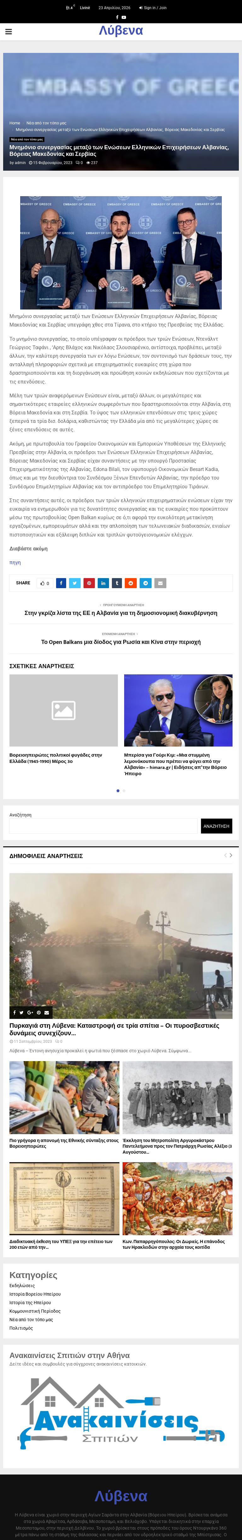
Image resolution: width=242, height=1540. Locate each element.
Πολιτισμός (21, 1328)
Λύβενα (121, 32)
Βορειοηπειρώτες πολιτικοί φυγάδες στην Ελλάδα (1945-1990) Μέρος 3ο (55, 758)
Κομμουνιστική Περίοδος (35, 1311)
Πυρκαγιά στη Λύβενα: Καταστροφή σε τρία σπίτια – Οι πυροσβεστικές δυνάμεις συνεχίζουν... (114, 1029)
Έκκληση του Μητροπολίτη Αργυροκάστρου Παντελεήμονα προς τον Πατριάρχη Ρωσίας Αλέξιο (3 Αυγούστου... (177, 1146)
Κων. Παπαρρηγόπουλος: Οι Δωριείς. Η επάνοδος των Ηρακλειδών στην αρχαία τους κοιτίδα (174, 1244)
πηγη (15, 562)
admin (20, 163)
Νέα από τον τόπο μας (27, 139)
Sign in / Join (153, 8)
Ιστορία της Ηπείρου (30, 1302)
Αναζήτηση (20, 814)
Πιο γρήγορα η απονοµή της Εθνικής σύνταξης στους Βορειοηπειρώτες (64, 1143)
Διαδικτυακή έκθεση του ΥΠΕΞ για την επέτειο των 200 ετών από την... (60, 1244)
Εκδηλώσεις (22, 1285)
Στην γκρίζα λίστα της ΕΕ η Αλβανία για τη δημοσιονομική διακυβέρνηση (121, 613)
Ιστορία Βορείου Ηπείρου (35, 1294)
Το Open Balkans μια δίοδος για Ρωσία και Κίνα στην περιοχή (121, 642)
